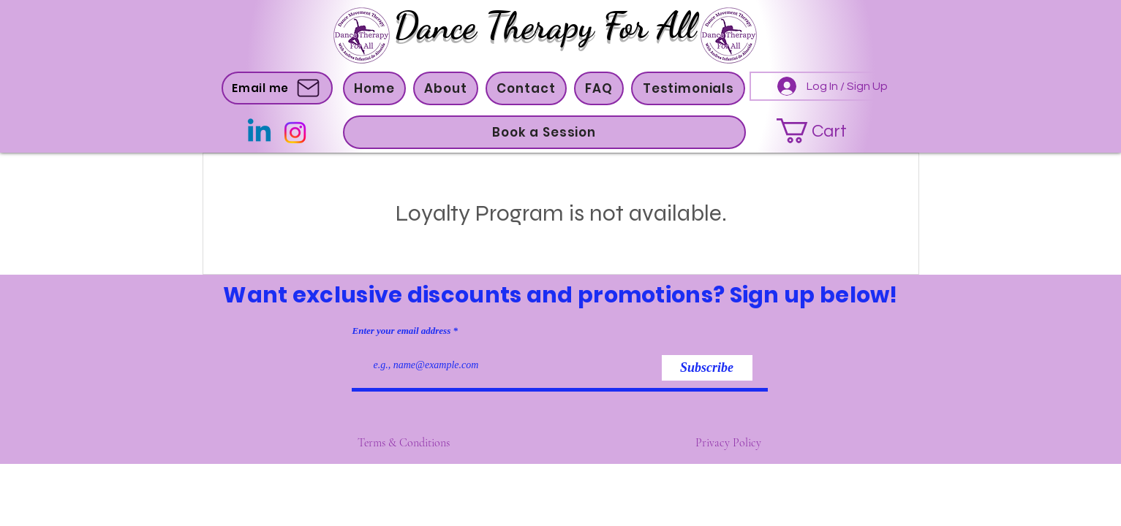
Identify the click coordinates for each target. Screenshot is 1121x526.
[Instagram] (295, 132)
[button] (445, 88)
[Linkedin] (259, 132)
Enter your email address (401, 330)
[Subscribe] (707, 368)
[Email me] (277, 88)
